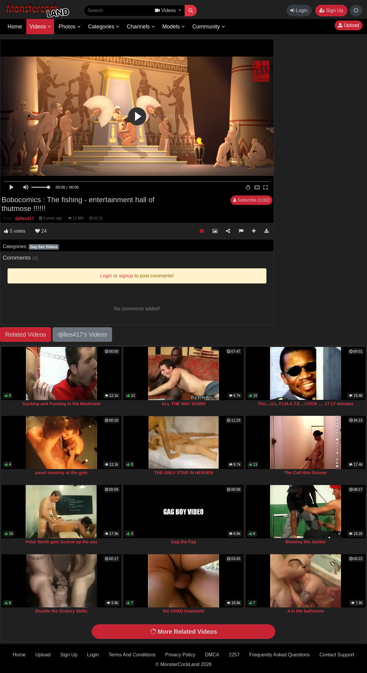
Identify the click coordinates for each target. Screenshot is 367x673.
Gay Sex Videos (43, 247)
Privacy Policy (180, 654)
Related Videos (25, 334)
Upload (348, 25)
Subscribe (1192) (251, 200)
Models (173, 27)
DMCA (212, 654)
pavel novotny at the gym (61, 472)
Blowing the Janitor (305, 541)
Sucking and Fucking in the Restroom (61, 403)
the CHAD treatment (183, 611)
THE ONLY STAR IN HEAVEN (183, 472)
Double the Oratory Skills (61, 611)
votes (14, 231)
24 (41, 231)
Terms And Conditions (132, 654)
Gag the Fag (183, 541)
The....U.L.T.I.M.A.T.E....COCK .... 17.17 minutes (305, 403)
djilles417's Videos (82, 334)
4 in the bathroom (305, 611)
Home (15, 27)
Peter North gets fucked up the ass (61, 541)
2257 (234, 654)
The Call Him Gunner (305, 472)
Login (299, 10)
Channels (141, 27)
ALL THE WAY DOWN (183, 403)
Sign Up (331, 10)
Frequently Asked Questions (279, 654)
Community (208, 27)
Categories (103, 27)
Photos (70, 27)
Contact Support (336, 654)
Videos (40, 27)
